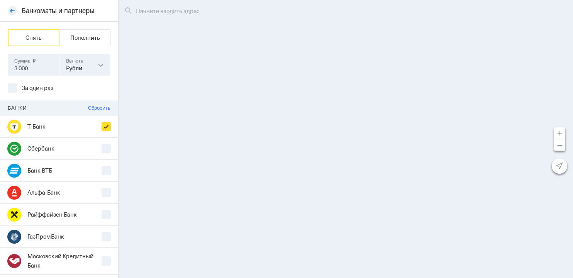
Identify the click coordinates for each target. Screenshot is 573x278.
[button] (100, 65)
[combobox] (84, 65)
